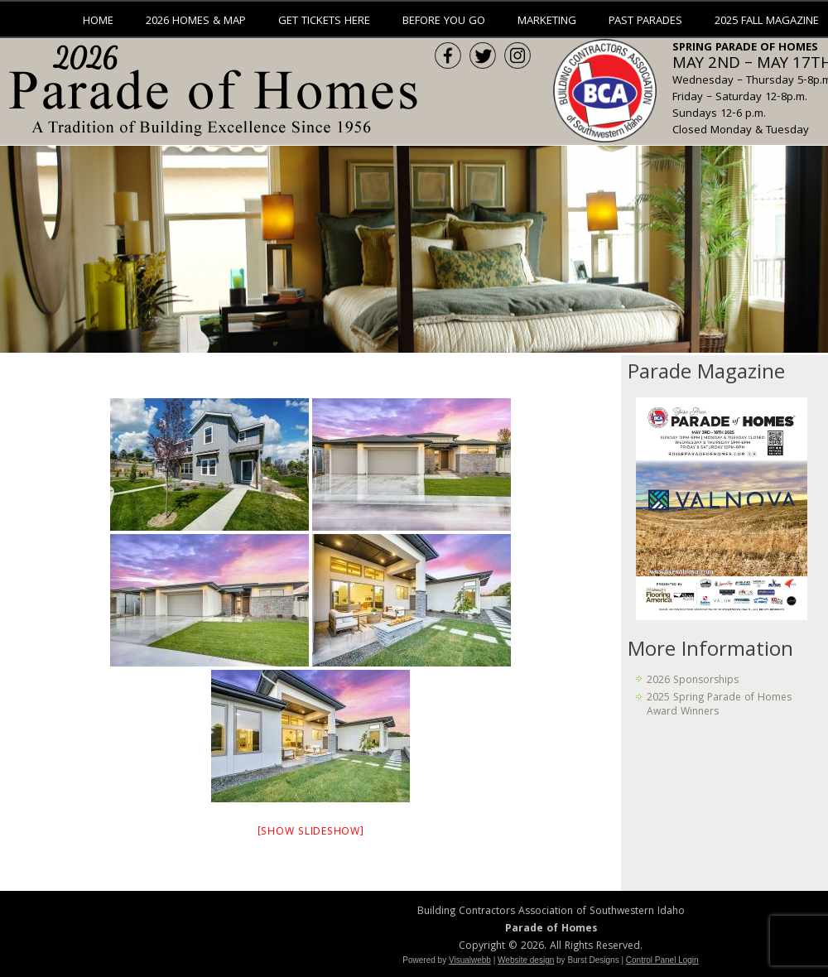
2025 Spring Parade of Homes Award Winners (719, 705)
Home (98, 21)
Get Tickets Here (324, 21)
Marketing (547, 21)
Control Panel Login (662, 960)
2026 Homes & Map (196, 21)
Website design (526, 960)
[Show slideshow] (311, 832)
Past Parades (645, 21)
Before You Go (443, 21)
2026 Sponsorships (693, 681)
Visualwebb (470, 960)
